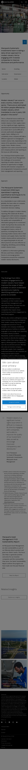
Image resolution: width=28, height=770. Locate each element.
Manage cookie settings (14, 407)
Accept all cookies (14, 402)
